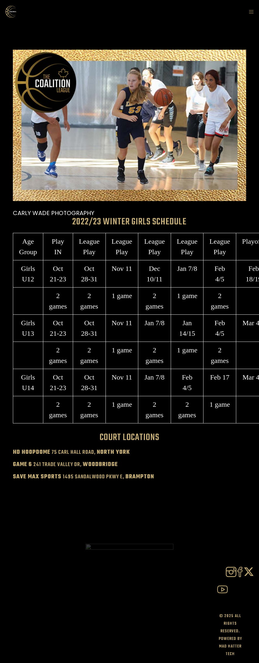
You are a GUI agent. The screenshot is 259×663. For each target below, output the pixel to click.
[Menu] (249, 11)
